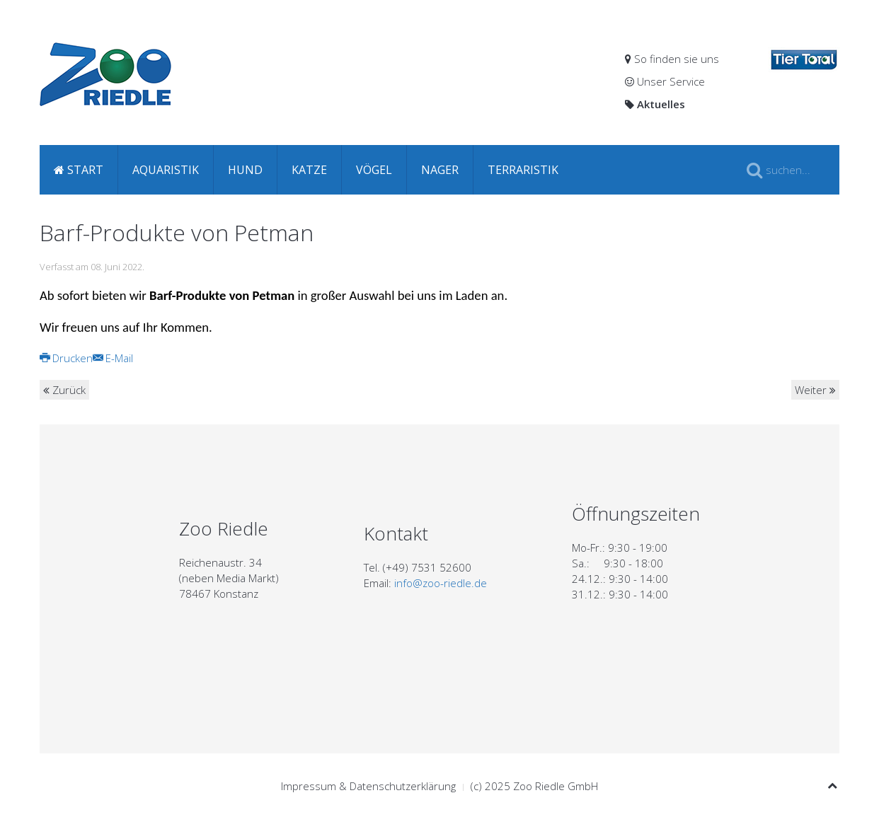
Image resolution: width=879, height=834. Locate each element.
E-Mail (113, 358)
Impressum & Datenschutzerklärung (368, 786)
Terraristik (523, 170)
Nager (440, 170)
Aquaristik (165, 170)
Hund (245, 170)
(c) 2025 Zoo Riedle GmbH (534, 786)
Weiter (815, 390)
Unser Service (665, 81)
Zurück (64, 390)
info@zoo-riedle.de (440, 583)
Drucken (66, 358)
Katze (309, 170)
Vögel (374, 170)
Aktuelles (655, 104)
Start (78, 170)
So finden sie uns (672, 59)
